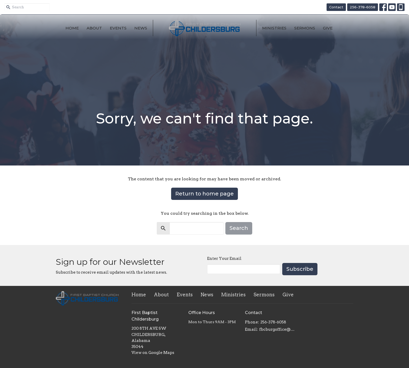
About (94, 28)
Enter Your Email (224, 258)
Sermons (304, 28)
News (140, 28)
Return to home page (204, 194)
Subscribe (299, 269)
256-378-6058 (362, 7)
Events (118, 28)
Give (328, 28)
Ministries (274, 28)
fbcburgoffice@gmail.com (278, 329)
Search (239, 228)
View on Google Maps (152, 352)
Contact (336, 7)
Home (72, 28)
